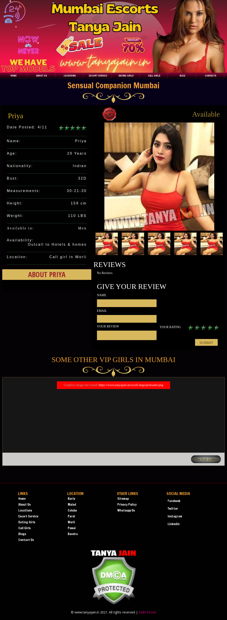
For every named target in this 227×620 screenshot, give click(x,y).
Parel (71, 516)
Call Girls (154, 75)
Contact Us (26, 540)
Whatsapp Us (126, 510)
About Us (41, 75)
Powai (72, 528)
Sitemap (123, 498)
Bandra (73, 534)
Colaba (72, 510)
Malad (72, 504)
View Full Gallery (206, 459)
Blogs (22, 534)
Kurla (71, 498)
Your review (108, 326)
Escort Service (98, 75)
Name (101, 295)
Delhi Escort (147, 612)
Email (102, 310)
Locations (70, 75)
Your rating (170, 327)
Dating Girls (126, 75)
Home (13, 75)
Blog (182, 75)
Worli (71, 522)
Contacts (210, 75)
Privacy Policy (127, 504)
